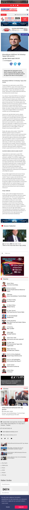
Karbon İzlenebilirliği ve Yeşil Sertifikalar (16, 296)
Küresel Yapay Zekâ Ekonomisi (14, 355)
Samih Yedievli (10, 365)
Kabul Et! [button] (21, 507)
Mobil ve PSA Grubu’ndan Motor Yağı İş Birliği (14, 245)
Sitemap (4, 475)
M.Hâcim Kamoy (11, 306)
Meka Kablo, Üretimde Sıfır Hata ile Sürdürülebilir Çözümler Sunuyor (15, 448)
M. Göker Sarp (10, 342)
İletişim (4, 472)
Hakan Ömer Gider (11, 337)
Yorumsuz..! (10, 371)
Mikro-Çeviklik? (10, 328)
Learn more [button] (5, 503)
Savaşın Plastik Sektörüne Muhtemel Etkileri (16, 290)
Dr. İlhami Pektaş (11, 305)
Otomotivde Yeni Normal (13, 366)
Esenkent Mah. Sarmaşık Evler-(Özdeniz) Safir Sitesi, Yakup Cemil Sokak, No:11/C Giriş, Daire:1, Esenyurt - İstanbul (13, 423)
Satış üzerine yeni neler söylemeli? (15, 339)
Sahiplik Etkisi (10, 317)
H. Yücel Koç (10, 327)
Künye (3, 467)
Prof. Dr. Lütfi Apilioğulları (13, 359)
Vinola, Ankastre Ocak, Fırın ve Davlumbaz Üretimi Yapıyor (16, 458)
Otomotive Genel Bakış (12, 285)
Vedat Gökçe (10, 370)
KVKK (3, 470)
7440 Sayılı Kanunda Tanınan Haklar (15, 312)
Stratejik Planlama (11, 334)
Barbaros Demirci (11, 288)
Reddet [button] (8, 507)
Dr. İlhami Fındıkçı (11, 299)
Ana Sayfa (4, 463)
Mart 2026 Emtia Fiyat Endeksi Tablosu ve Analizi (16, 323)
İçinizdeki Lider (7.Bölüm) (13, 350)
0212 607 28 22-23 (6, 428)
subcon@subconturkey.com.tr (9, 431)
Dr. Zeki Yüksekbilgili (12, 316)
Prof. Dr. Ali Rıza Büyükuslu (13, 354)
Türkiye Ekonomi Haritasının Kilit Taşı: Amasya (12, 408)
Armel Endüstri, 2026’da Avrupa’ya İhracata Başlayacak (16, 453)
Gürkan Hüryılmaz (11, 320)
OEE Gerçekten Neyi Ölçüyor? (14, 361)
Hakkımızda (5, 465)
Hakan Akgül (10, 332)
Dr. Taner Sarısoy (11, 310)
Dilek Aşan (9, 294)
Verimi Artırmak (11, 301)
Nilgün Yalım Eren (11, 349)
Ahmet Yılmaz (10, 283)
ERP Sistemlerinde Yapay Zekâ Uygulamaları (14, 344)
